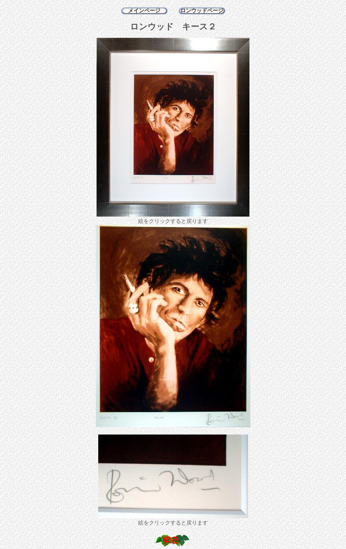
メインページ (144, 10)
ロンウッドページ (201, 10)
